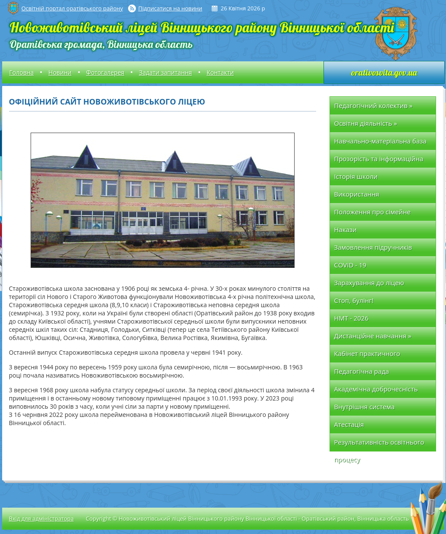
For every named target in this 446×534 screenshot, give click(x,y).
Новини (59, 72)
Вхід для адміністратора (41, 518)
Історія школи (356, 176)
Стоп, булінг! (354, 300)
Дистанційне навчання (372, 335)
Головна (21, 72)
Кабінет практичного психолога (367, 355)
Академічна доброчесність (376, 389)
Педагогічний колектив (373, 105)
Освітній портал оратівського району (72, 8)
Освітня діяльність (365, 123)
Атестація (349, 424)
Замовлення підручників (373, 247)
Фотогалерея (105, 72)
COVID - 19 (350, 265)
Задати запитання (165, 72)
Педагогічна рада (361, 371)
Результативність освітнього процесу (379, 444)
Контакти (220, 72)
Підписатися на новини (170, 8)
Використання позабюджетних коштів (371, 196)
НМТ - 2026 (351, 318)
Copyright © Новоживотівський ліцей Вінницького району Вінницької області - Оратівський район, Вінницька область (247, 518)
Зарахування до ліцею (369, 282)
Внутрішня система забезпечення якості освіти (377, 409)
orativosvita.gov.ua (384, 72)
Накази (345, 229)
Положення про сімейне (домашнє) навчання (372, 214)
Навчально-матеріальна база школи (380, 143)
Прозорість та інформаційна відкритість (379, 161)
